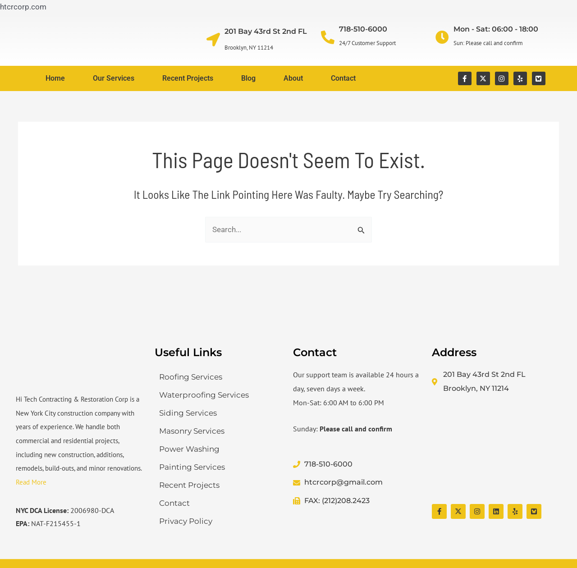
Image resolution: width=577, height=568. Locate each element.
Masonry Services (191, 430)
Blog (248, 78)
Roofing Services (190, 376)
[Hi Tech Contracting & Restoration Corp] (497, 450)
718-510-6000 (363, 29)
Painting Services (192, 467)
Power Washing (189, 448)
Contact (343, 78)
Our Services (113, 78)
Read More (31, 482)
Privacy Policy (185, 521)
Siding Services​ (188, 412)
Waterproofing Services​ (204, 394)
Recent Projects (187, 78)
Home (55, 78)
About (293, 78)
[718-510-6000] (327, 37)
